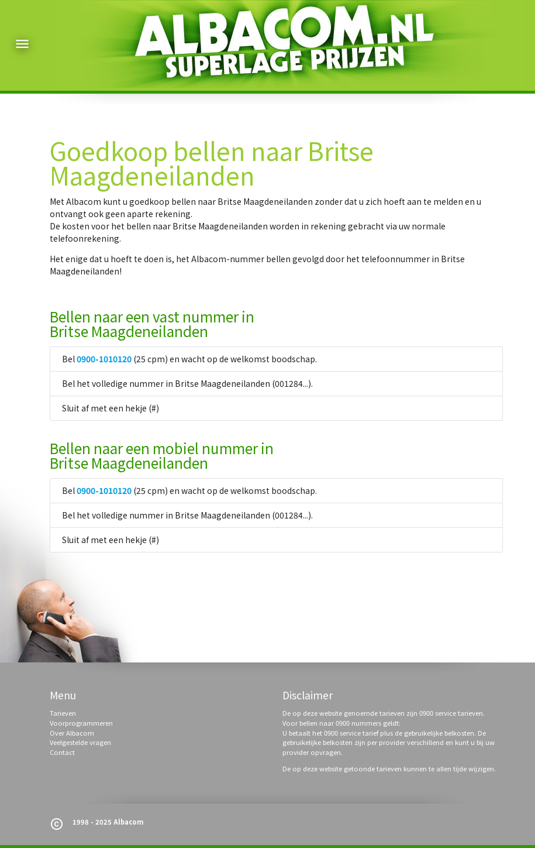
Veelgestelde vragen (80, 742)
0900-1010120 (104, 359)
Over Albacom (72, 732)
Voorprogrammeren (81, 722)
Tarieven (63, 712)
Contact (62, 752)
